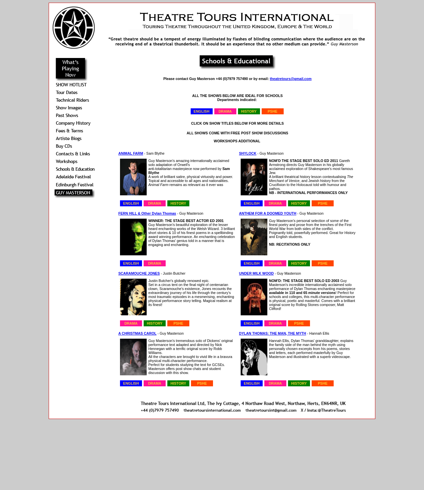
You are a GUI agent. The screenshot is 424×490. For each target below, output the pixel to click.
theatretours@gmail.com (290, 79)
